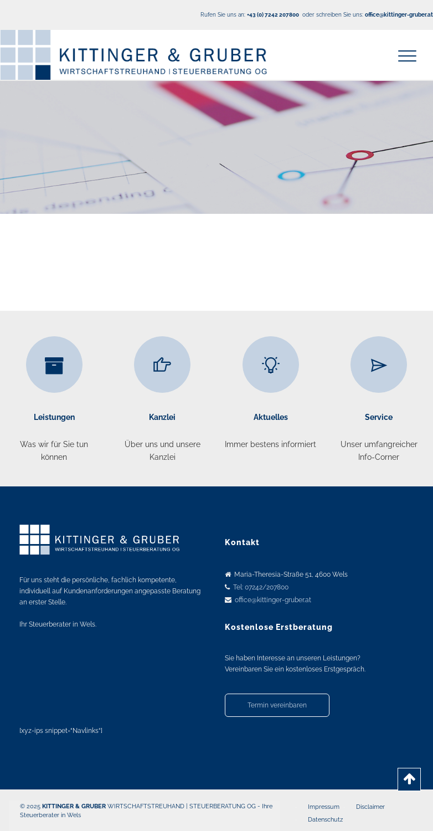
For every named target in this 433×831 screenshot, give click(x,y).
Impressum (323, 807)
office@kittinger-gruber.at (273, 600)
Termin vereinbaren (277, 705)
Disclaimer (370, 807)
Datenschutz (325, 819)
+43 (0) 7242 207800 (273, 15)
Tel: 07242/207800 (260, 587)
